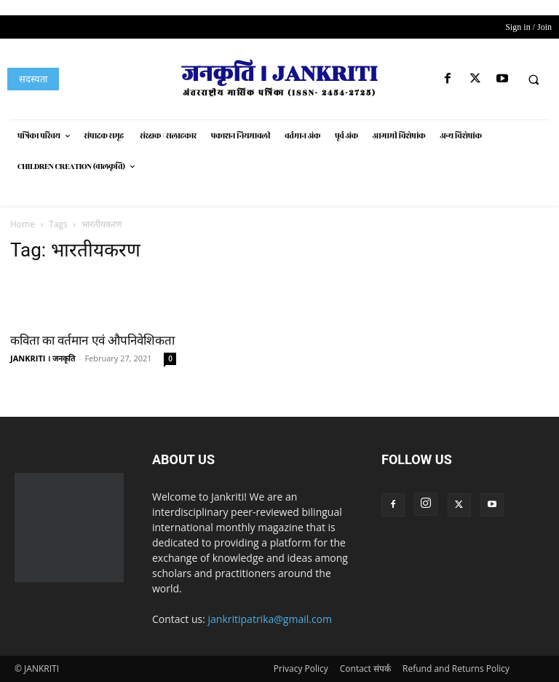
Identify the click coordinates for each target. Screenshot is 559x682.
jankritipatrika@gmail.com (270, 619)
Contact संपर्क (365, 668)
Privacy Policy (301, 668)
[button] (533, 79)
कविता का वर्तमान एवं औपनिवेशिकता (92, 340)
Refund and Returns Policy (456, 668)
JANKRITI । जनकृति (42, 358)
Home (22, 224)
